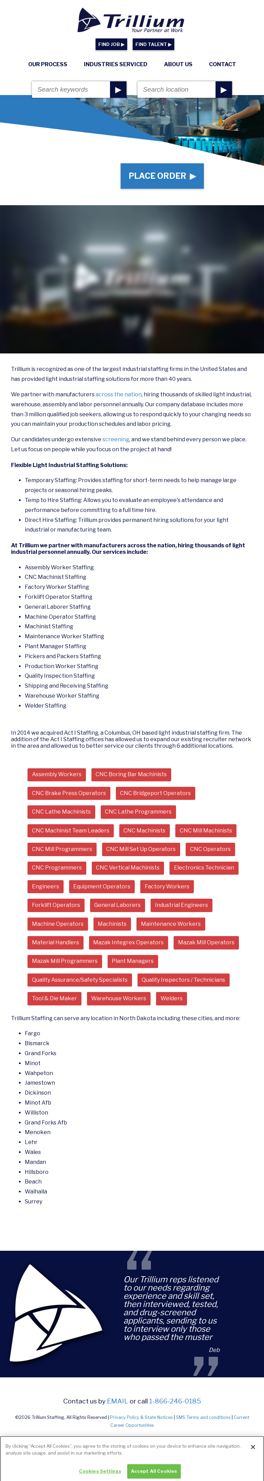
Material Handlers (55, 942)
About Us (178, 64)
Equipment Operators (101, 886)
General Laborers (117, 905)
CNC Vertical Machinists (128, 867)
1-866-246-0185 (175, 1401)
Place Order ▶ (162, 176)
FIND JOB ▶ (111, 44)
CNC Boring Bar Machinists (131, 774)
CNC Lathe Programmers (138, 811)
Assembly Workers (56, 774)
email (117, 1401)
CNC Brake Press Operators (69, 793)
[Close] (253, 1454)
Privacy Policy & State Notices (141, 1417)
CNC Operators (210, 849)
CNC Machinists (144, 830)
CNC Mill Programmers (62, 849)
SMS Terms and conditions (203, 1417)
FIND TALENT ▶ (153, 44)
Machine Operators (58, 924)
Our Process (47, 64)
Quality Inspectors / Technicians (183, 980)
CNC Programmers (57, 867)
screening (115, 439)
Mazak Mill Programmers (65, 961)
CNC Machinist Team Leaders (70, 830)
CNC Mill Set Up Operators (141, 849)
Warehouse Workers (118, 998)
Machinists (112, 924)
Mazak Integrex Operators (128, 942)
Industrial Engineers (181, 905)
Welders (172, 998)
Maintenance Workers (171, 924)
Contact (222, 64)
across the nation (119, 394)
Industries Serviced (115, 64)
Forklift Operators (56, 905)
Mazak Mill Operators (206, 942)
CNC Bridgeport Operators (155, 793)
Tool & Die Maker (54, 998)
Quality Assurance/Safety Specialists (80, 980)
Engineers (45, 886)
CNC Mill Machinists (206, 830)
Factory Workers (167, 886)
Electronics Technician (204, 867)
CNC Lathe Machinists (61, 811)
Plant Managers (133, 961)
